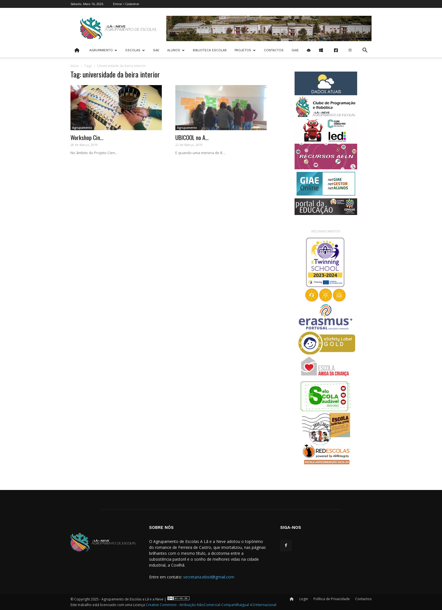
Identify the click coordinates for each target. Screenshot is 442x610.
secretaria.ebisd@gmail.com (208, 577)
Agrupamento (103, 50)
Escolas (135, 50)
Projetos (245, 50)
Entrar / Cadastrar (126, 4)
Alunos (176, 50)
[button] (365, 51)
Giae (295, 50)
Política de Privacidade (331, 598)
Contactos (274, 50)
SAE (156, 50)
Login (303, 598)
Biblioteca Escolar (210, 50)
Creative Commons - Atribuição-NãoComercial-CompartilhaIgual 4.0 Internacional (211, 604)
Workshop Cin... (86, 137)
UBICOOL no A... (192, 137)
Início (74, 65)
